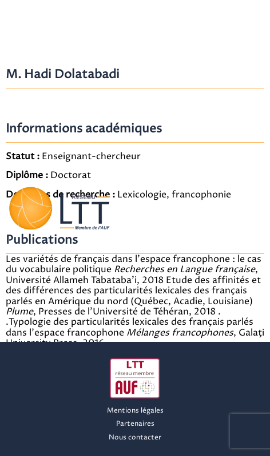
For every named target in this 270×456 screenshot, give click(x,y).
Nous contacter (135, 437)
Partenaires (135, 424)
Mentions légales (135, 410)
